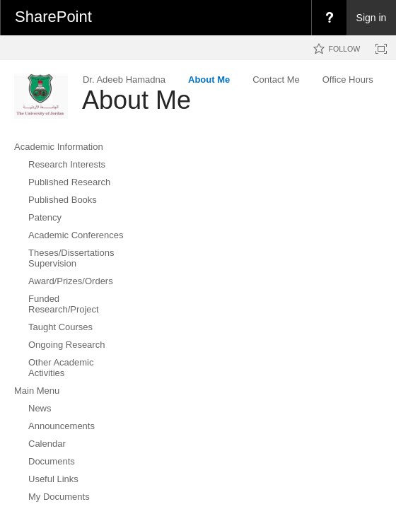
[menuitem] (328, 17)
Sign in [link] (371, 17)
